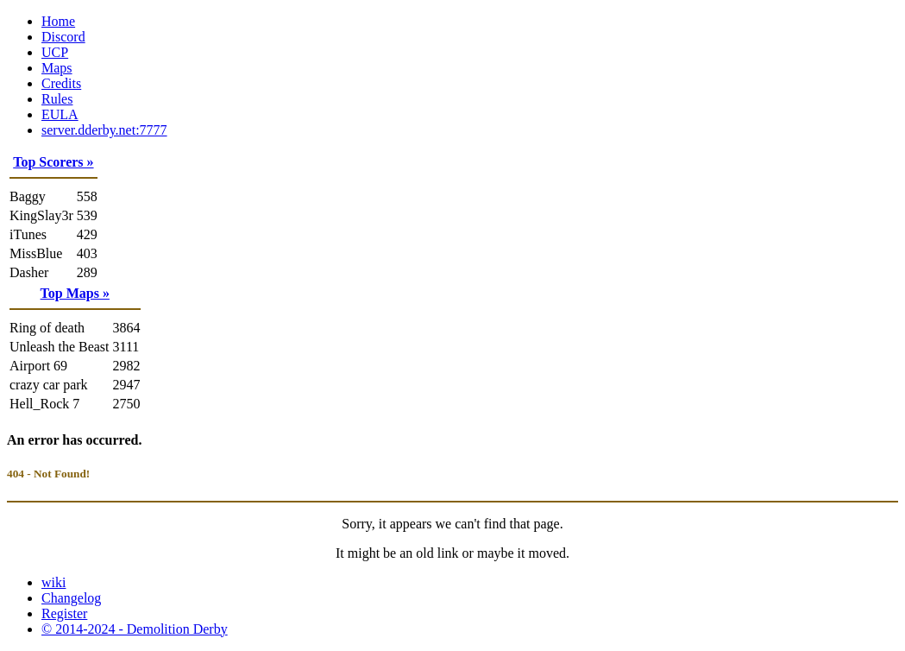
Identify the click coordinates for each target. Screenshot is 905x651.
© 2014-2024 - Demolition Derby (134, 629)
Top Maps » (75, 293)
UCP (54, 52)
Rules (56, 99)
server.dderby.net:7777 (104, 130)
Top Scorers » (53, 162)
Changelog (71, 598)
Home (58, 21)
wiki (53, 582)
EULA (60, 114)
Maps (56, 67)
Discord (63, 36)
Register (64, 613)
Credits (61, 83)
